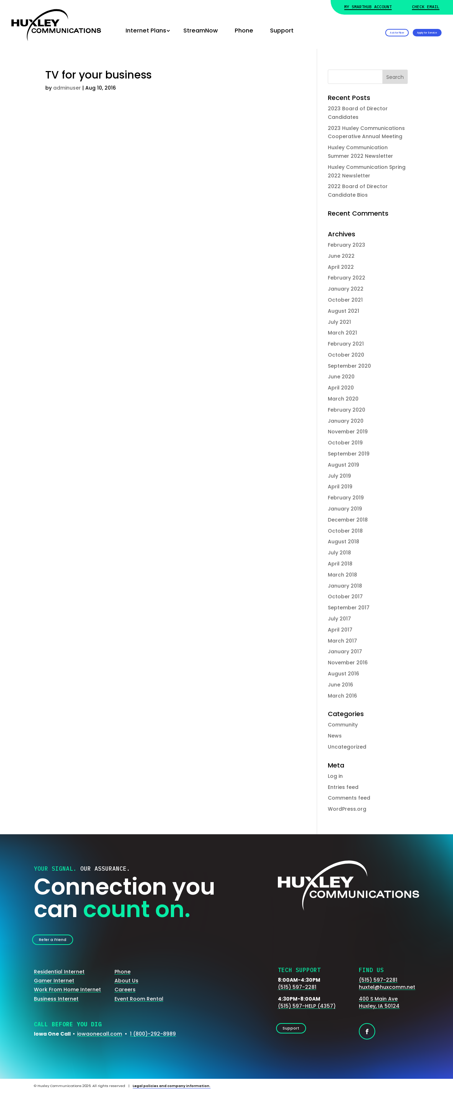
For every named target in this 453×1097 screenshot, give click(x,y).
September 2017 (349, 607)
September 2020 (349, 365)
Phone (244, 30)
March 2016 (342, 695)
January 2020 (345, 420)
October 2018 (345, 530)
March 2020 (343, 398)
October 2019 (345, 442)
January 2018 (345, 585)
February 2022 (346, 277)
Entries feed (343, 787)
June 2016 (340, 684)
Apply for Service (408, 30)
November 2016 (348, 662)
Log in (335, 776)
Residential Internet (59, 976)
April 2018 (340, 563)
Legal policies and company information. (171, 1090)
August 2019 (343, 464)
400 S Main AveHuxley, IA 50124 (379, 1007)
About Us (126, 985)
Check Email (425, 6)
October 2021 (345, 299)
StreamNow (200, 30)
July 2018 (339, 552)
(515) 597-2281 (297, 991)
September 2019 (349, 453)
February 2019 (346, 497)
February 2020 (346, 409)
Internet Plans (146, 30)
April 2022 (341, 267)
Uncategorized (347, 746)
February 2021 (346, 343)
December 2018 (348, 519)
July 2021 (339, 322)
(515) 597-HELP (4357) (307, 1010)
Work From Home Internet (67, 994)
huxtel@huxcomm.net (387, 991)
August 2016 (343, 673)
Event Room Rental (138, 1003)
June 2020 (341, 376)
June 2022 (341, 256)
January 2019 (345, 508)
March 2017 (342, 640)
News (335, 735)
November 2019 (348, 431)
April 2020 (341, 387)
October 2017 (345, 596)
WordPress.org (347, 808)
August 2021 (343, 310)
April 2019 (340, 486)
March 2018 (342, 574)
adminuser (67, 87)
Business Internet (56, 1003)
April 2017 (340, 629)
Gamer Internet (54, 985)
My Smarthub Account (368, 6)
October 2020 (346, 354)
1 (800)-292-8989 (153, 1038)
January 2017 (345, 651)
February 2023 (346, 244)
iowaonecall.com (99, 1038)
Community (343, 724)
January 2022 (345, 288)
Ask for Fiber (338, 30)
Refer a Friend (61, 941)
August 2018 (343, 541)
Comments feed (349, 797)
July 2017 (339, 618)
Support (282, 30)
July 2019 (339, 475)
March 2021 (342, 332)
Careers (125, 994)
